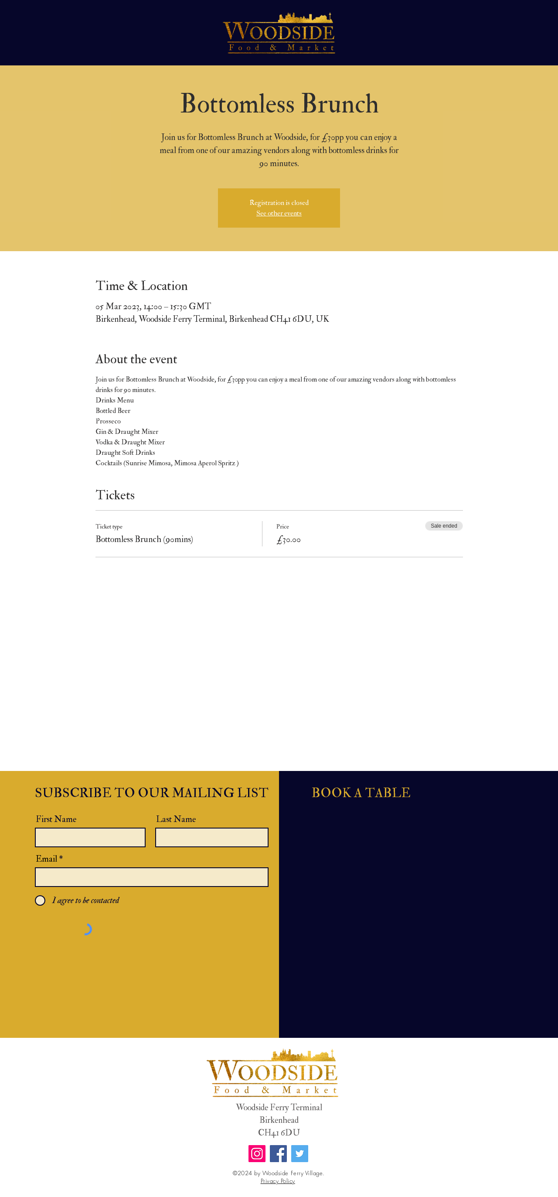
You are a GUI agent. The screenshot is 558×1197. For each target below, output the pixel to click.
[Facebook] (278, 1153)
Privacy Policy (278, 1181)
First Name (56, 819)
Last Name (176, 819)
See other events (279, 213)
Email (46, 859)
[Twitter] (299, 1153)
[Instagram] (256, 1153)
